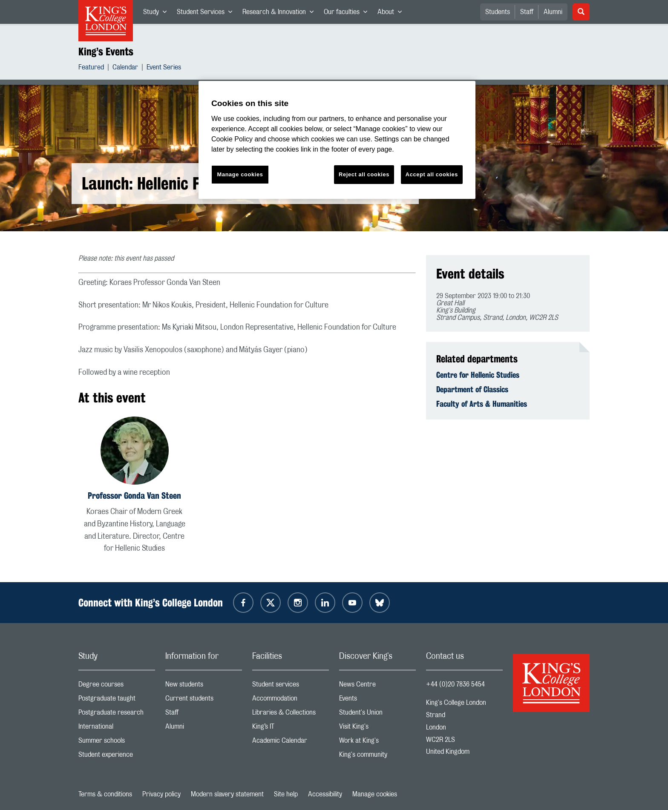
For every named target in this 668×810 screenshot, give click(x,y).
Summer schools (116, 742)
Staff (526, 12)
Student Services (207, 14)
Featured (91, 68)
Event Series (164, 68)
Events (377, 700)
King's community (377, 756)
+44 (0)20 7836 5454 (455, 684)
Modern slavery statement (227, 794)
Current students (203, 700)
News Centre (377, 686)
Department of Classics (472, 389)
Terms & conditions (105, 794)
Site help (286, 794)
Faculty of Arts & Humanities (481, 403)
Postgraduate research (116, 714)
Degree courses (116, 686)
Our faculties (348, 14)
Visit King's (377, 728)
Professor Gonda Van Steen (134, 495)
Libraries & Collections (290, 714)
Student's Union (377, 714)
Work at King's (377, 742)
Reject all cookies (364, 174)
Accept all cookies (432, 174)
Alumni (553, 12)
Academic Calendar (290, 742)
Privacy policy (161, 794)
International (116, 728)
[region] (337, 140)
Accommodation (290, 700)
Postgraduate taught (116, 700)
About (392, 14)
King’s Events (105, 51)
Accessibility (325, 794)
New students (203, 686)
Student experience (116, 756)
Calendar (125, 68)
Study (157, 14)
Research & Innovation (280, 14)
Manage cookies (374, 794)
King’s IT (290, 728)
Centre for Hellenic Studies (477, 374)
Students (497, 12)
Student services (290, 686)
